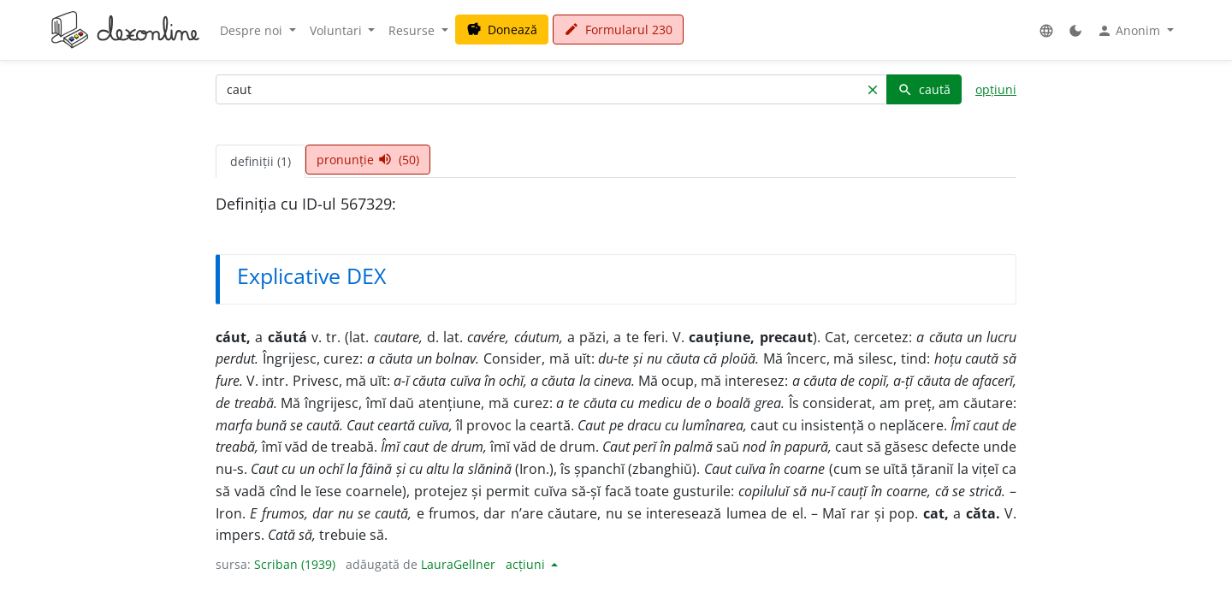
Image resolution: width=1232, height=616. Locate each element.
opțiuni (995, 89)
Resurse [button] (413, 30)
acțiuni (527, 564)
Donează (501, 29)
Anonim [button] (1130, 30)
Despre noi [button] (253, 30)
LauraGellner (458, 564)
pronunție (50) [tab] (368, 159)
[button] (1046, 30)
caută (924, 89)
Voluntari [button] (337, 30)
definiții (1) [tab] (260, 161)
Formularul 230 (618, 29)
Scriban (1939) (294, 564)
